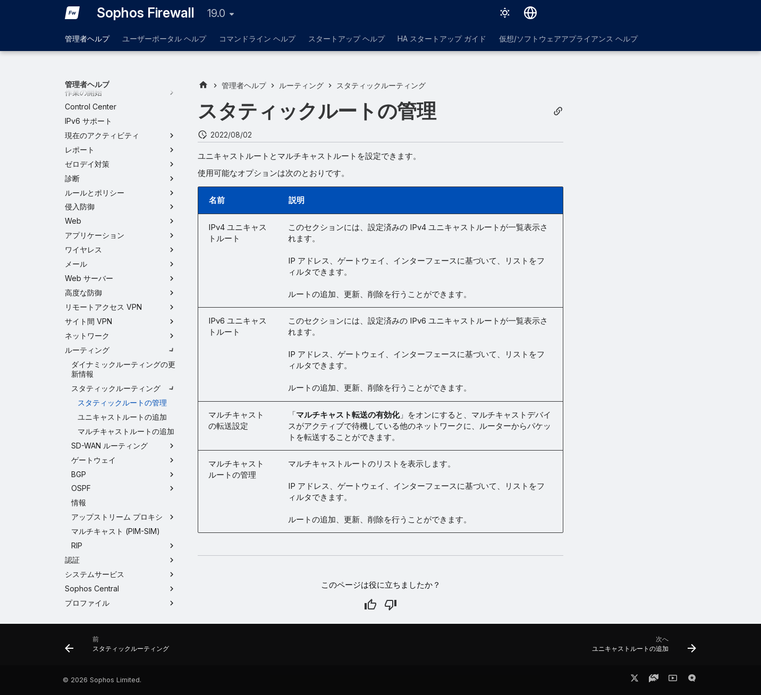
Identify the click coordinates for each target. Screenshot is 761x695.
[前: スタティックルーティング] (120, 647)
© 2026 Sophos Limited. (102, 680)
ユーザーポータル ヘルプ (164, 38)
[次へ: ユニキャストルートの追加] (641, 647)
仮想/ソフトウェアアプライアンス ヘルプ (568, 38)
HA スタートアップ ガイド (442, 38)
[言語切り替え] (530, 12)
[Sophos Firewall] (72, 12)
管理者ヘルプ (87, 38)
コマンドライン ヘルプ (257, 38)
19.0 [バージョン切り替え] (216, 13)
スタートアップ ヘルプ (346, 38)
